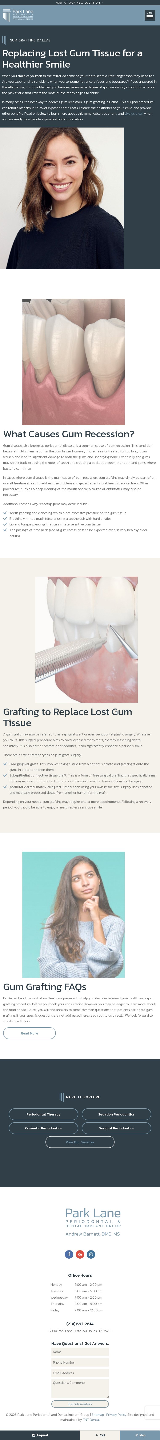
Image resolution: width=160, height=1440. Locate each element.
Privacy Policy (116, 1414)
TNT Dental (91, 1419)
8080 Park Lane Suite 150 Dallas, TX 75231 (80, 1331)
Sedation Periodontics (116, 1114)
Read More (29, 1033)
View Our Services (80, 1142)
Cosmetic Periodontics (43, 1128)
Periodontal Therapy (43, 1114)
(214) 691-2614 (80, 1324)
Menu (150, 15)
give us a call (134, 113)
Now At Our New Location (80, 2)
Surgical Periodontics (116, 1128)
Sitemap (98, 1414)
